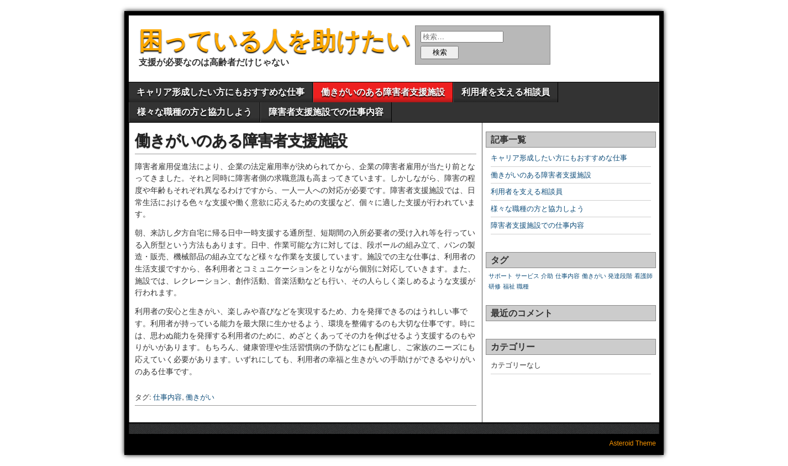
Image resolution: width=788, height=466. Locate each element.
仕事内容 (167, 397)
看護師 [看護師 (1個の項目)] (643, 276)
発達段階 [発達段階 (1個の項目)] (620, 276)
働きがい (200, 397)
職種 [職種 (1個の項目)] (523, 286)
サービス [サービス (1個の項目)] (527, 276)
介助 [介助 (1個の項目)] (547, 276)
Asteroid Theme (633, 443)
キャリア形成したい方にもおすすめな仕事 (220, 92)
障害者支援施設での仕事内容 (326, 112)
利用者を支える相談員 (505, 92)
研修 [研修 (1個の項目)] (494, 286)
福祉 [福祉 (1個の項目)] (509, 286)
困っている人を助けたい (275, 40)
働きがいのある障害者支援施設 (383, 92)
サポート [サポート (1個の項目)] (500, 276)
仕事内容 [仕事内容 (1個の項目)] (567, 276)
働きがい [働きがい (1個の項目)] (594, 276)
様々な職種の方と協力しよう (194, 112)
